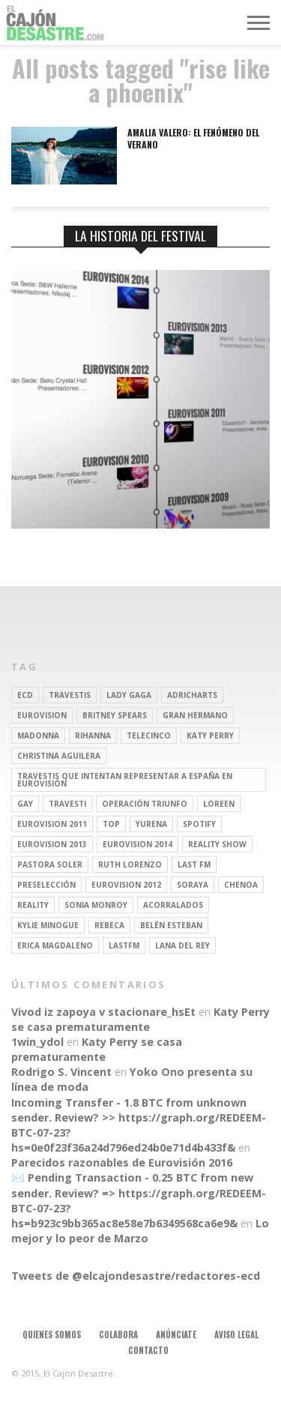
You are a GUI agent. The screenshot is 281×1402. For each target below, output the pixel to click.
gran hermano (195, 715)
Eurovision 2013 (52, 844)
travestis (70, 695)
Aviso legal (236, 1335)
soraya (192, 884)
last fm (194, 864)
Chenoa (241, 884)
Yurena (151, 824)
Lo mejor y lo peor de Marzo (140, 1230)
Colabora (118, 1335)
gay (25, 803)
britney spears (114, 715)
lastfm (124, 945)
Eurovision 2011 (52, 824)
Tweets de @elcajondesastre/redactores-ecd (135, 1276)
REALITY (33, 905)
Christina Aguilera (58, 755)
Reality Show (217, 844)
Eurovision (42, 715)
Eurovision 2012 (126, 884)
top (111, 824)
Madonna (38, 735)
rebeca (109, 925)
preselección (46, 884)
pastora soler (49, 864)
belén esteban (171, 925)
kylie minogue (48, 925)
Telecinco (149, 735)
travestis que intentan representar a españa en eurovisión (124, 780)
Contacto (148, 1350)
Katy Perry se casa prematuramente (140, 1019)
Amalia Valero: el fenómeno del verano (193, 138)
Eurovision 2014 (137, 844)
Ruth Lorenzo (130, 864)
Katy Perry (210, 735)
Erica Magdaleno (55, 945)
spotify (199, 824)
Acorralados (173, 905)
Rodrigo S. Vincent (61, 1072)
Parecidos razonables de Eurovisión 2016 (121, 1162)
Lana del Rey (182, 945)
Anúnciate (176, 1335)
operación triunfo (144, 803)
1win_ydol (37, 1042)
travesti (67, 803)
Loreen (219, 803)
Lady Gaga (128, 695)
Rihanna (93, 735)
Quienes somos (51, 1335)
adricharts (192, 695)
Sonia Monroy (95, 905)
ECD (25, 695)
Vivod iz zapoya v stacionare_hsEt (103, 1012)
